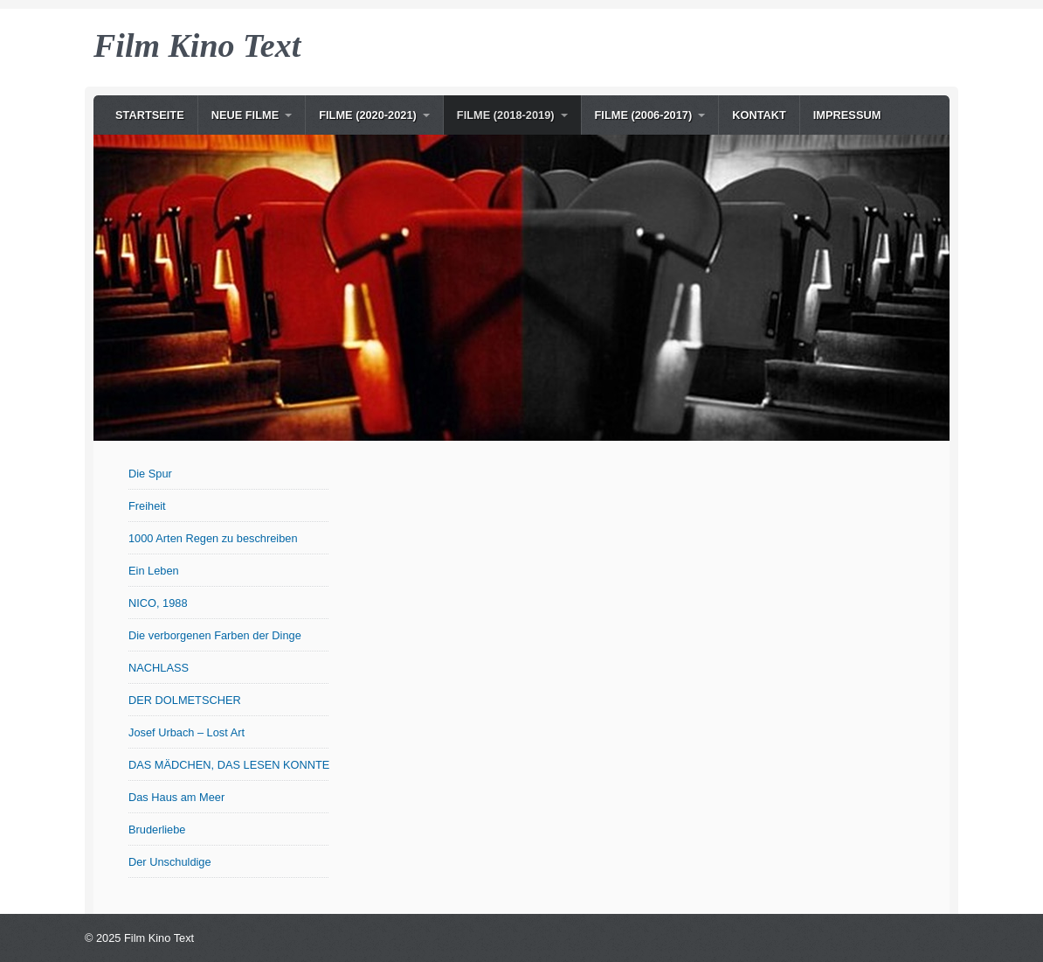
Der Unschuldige (169, 861)
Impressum (847, 115)
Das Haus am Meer (176, 797)
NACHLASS (158, 667)
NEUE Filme (245, 115)
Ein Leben (153, 570)
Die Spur (150, 473)
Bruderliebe (156, 829)
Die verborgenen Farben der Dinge (214, 635)
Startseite (149, 115)
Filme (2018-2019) (506, 115)
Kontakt (759, 115)
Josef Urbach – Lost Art (186, 732)
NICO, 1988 (158, 603)
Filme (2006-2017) (644, 115)
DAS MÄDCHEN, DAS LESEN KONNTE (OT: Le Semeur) (228, 764)
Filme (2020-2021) (368, 115)
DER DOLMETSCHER (184, 700)
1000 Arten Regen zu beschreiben (213, 538)
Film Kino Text (196, 45)
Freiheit (147, 505)
